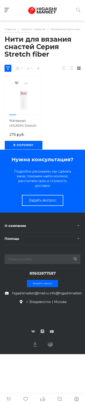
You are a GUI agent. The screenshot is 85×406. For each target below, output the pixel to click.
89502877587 (42, 273)
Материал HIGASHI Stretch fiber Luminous (22, 126)
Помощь (12, 239)
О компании (15, 226)
